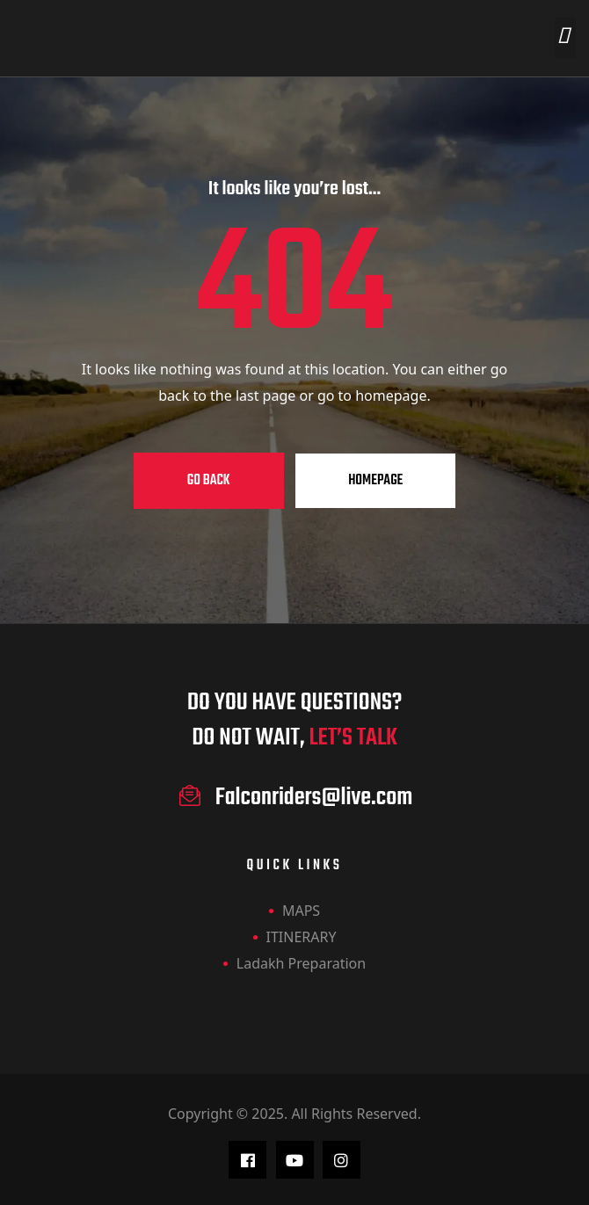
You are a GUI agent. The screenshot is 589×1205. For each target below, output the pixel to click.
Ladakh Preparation (301, 963)
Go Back (208, 480)
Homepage (375, 480)
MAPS (301, 910)
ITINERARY (301, 937)
